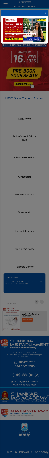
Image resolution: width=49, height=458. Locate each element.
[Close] (45, 13)
